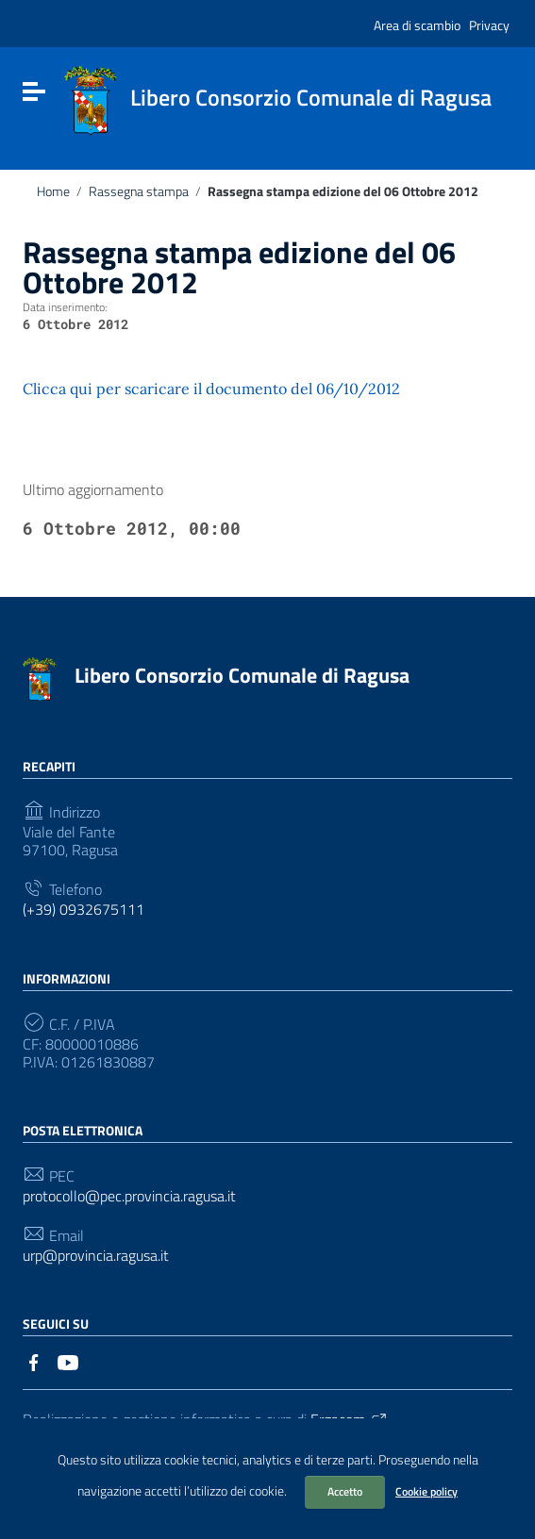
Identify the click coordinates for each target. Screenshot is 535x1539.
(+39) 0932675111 (83, 909)
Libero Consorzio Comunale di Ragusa (242, 675)
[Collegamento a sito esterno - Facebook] (34, 1360)
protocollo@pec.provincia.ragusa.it (129, 1196)
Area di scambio (417, 25)
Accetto (344, 1491)
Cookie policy (426, 1491)
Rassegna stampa (139, 191)
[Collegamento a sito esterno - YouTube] (68, 1360)
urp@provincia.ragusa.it (96, 1256)
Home (53, 191)
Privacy (489, 25)
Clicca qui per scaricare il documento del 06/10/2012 (211, 388)
